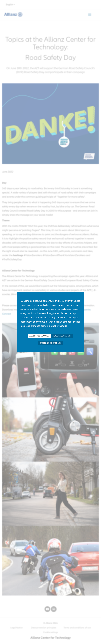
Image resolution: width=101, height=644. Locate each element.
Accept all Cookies (39, 336)
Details (63, 326)
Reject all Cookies (62, 336)
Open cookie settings (50, 343)
